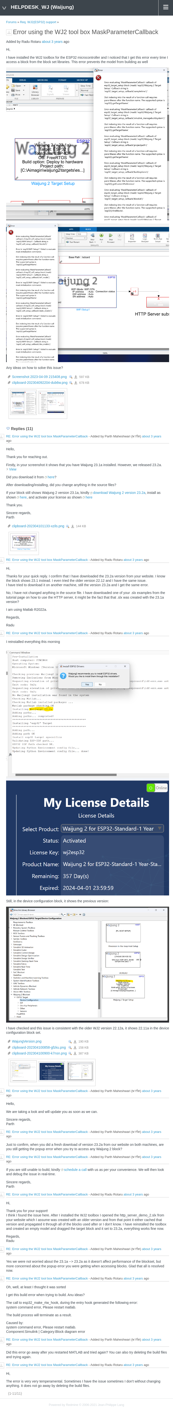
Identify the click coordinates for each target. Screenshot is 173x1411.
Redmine (72, 1405)
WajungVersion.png (27, 1041)
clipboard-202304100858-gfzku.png (39, 1047)
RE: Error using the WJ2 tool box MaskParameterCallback (47, 436)
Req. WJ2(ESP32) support (38, 22)
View (71, 377)
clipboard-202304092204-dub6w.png (39, 383)
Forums (11, 22)
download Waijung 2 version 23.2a (119, 493)
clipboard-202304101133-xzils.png (38, 526)
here (51, 477)
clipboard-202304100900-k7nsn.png (39, 1053)
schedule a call (75, 1170)
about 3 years (52, 42)
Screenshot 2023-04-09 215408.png (39, 377)
